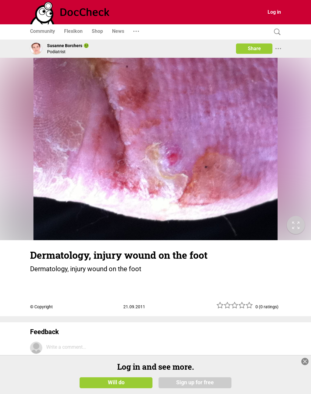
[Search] (276, 32)
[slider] (235, 307)
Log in (274, 12)
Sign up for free (195, 382)
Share (254, 48)
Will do (116, 382)
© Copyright (41, 306)
